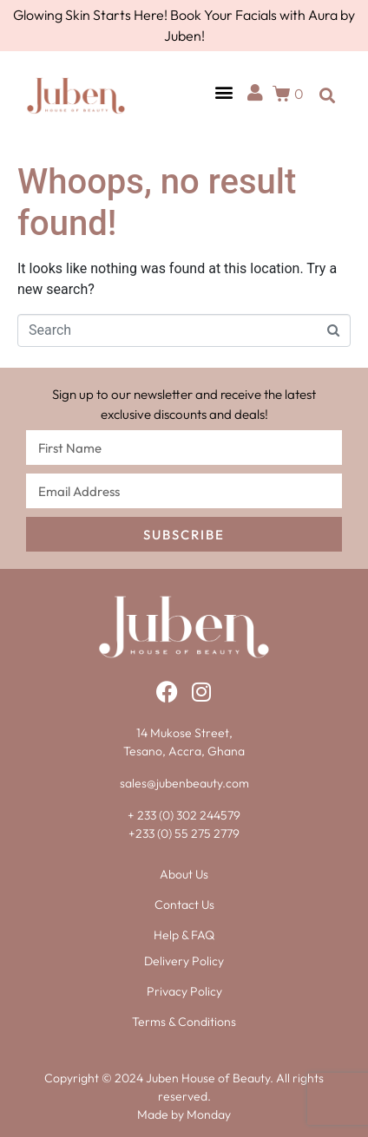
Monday (209, 1114)
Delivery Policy (184, 961)
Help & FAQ (184, 935)
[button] (223, 91)
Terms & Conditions (184, 1021)
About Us (184, 874)
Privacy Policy (184, 991)
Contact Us (184, 904)
